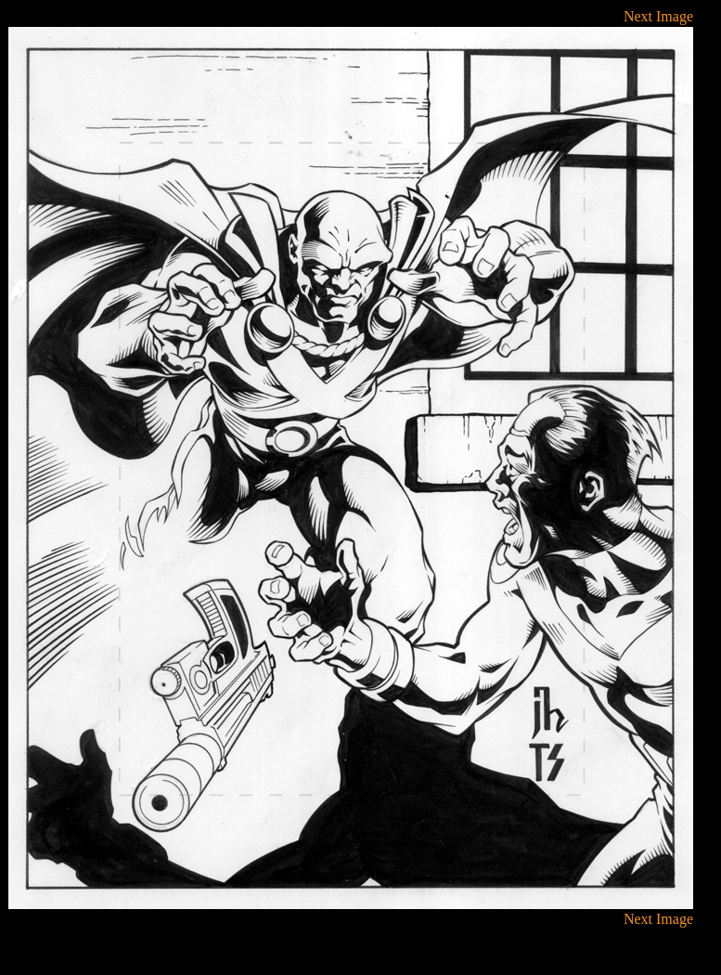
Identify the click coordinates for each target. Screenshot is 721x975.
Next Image (658, 16)
